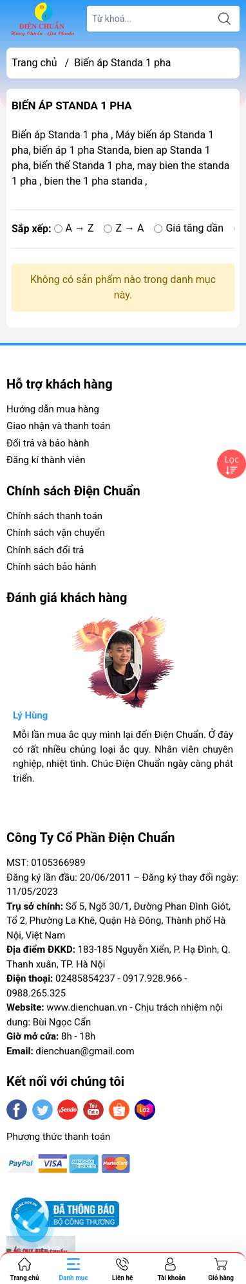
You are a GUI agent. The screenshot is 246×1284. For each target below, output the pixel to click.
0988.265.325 (36, 993)
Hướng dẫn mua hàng (52, 409)
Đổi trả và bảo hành (47, 443)
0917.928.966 (152, 978)
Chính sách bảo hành (51, 567)
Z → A (124, 228)
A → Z (74, 228)
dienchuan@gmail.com (84, 1051)
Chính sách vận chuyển (55, 532)
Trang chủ (34, 63)
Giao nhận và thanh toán (58, 426)
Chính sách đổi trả (45, 550)
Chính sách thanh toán (54, 516)
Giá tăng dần (188, 228)
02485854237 (85, 978)
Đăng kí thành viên (45, 460)
